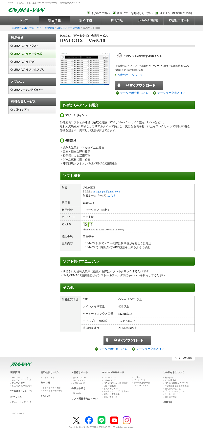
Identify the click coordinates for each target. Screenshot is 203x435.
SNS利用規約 (170, 380)
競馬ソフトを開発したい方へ (135, 13)
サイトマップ (18, 413)
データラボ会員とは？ (171, 92)
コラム (137, 377)
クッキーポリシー (173, 394)
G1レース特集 (110, 386)
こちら (112, 195)
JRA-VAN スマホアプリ (22, 386)
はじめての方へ (100, 13)
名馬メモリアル (111, 389)
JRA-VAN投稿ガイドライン (177, 383)
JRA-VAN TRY (18, 383)
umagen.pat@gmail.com (106, 191)
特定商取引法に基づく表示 (177, 386)
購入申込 (116, 20)
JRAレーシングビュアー (23, 402)
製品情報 (54, 20)
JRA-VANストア (141, 385)
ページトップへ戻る (183, 359)
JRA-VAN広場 (148, 20)
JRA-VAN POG (110, 380)
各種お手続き (78, 388)
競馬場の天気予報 (142, 383)
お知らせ (45, 395)
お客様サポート (179, 20)
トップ (23, 20)
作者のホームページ (129, 74)
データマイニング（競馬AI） (117, 391)
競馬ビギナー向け (112, 397)
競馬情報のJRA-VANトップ (26, 27)
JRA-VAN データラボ (68, 27)
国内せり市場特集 (112, 394)
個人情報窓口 (171, 397)
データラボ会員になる (134, 92)
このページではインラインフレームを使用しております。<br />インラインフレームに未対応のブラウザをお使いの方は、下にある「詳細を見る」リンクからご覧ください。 (176, 13)
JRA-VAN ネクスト (20, 377)
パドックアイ (49, 377)
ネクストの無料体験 (51, 388)
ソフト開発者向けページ (84, 398)
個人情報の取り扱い (174, 389)
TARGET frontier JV (21, 391)
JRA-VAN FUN (110, 377)
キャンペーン (140, 380)
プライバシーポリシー (175, 391)
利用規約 (169, 377)
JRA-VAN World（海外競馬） (116, 383)
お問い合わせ (79, 383)
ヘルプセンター (80, 380)
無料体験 (85, 20)
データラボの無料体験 (52, 391)
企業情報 (167, 402)
